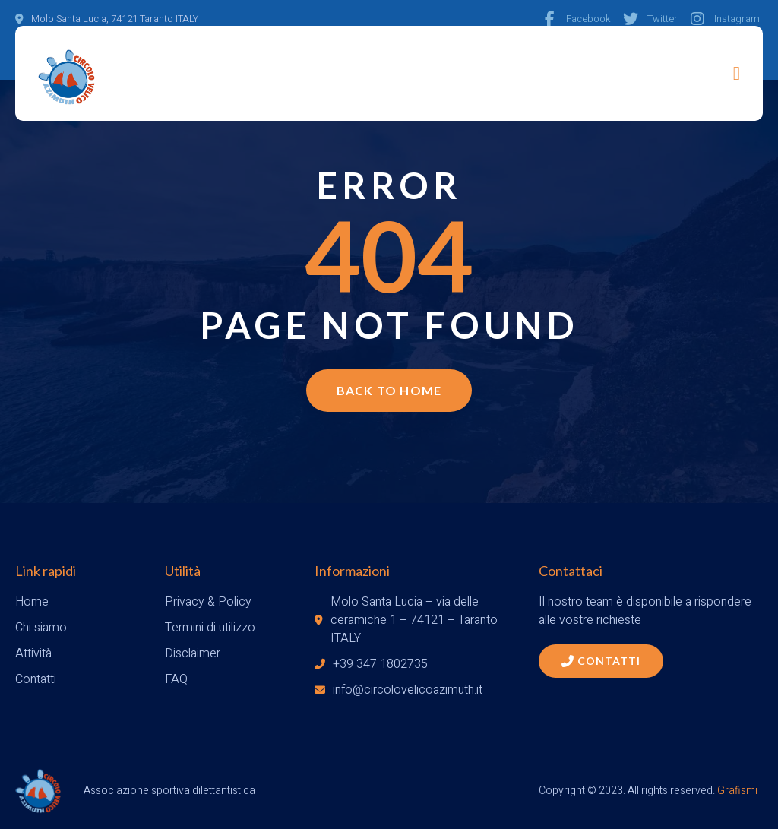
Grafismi (737, 791)
